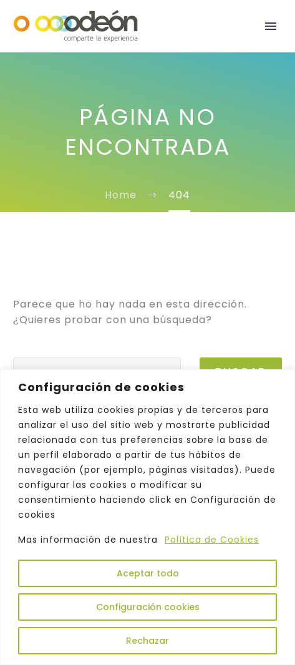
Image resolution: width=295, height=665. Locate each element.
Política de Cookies (212, 539)
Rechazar (147, 640)
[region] (147, 517)
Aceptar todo (148, 573)
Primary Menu (270, 26)
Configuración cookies (148, 607)
